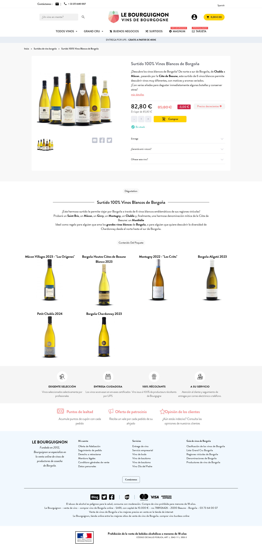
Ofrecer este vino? (178, 159)
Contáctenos (131, 479)
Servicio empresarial (142, 450)
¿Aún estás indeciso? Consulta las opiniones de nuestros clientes (182, 421)
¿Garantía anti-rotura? (178, 149)
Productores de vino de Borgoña (203, 462)
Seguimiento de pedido (90, 450)
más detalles (137, 95)
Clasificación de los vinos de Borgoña (205, 446)
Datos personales (87, 466)
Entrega (178, 138)
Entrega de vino (140, 446)
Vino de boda (139, 454)
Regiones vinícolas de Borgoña (202, 454)
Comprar (170, 119)
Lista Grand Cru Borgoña (199, 450)
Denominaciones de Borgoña (201, 458)
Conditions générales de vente (93, 462)
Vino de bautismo (141, 458)
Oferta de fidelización (89, 446)
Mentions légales (86, 458)
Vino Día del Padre (142, 466)
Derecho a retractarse (89, 454)
